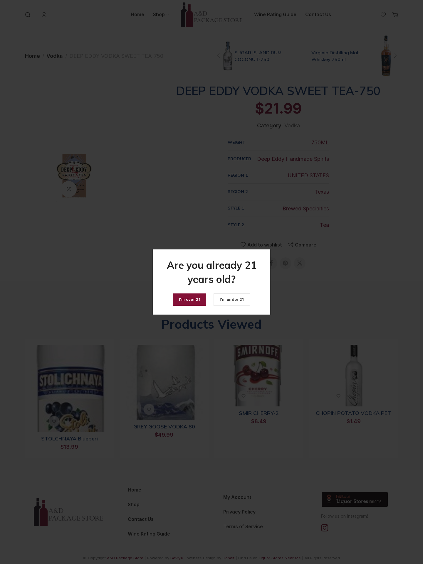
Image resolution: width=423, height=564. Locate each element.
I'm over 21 (189, 299)
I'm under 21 (232, 299)
